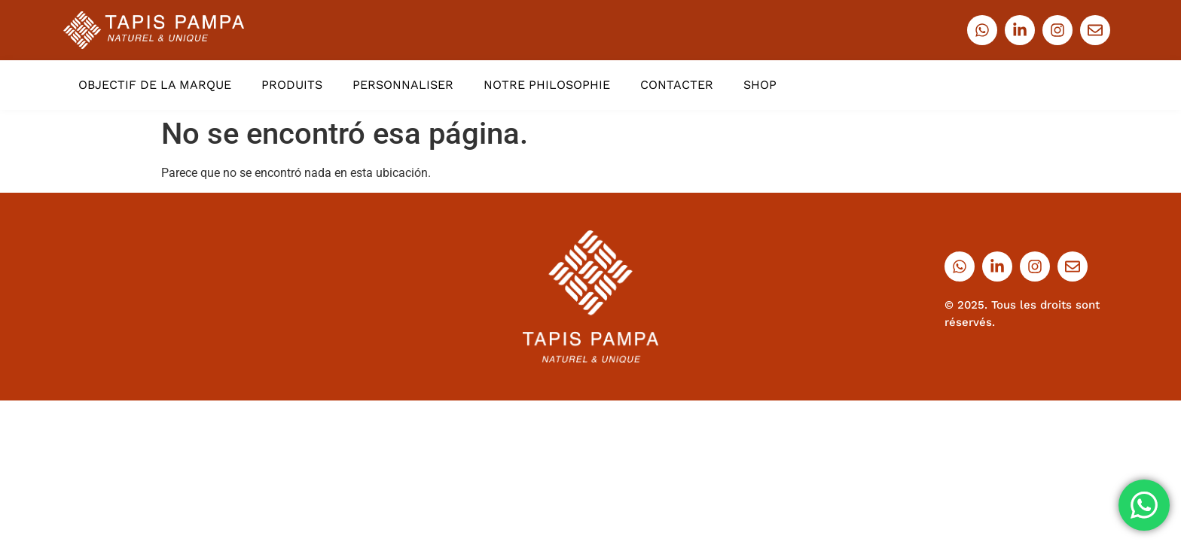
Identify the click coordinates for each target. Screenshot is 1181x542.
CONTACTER (676, 85)
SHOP (760, 85)
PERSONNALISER (402, 85)
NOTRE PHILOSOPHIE (547, 85)
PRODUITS (291, 85)
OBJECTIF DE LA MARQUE (154, 85)
